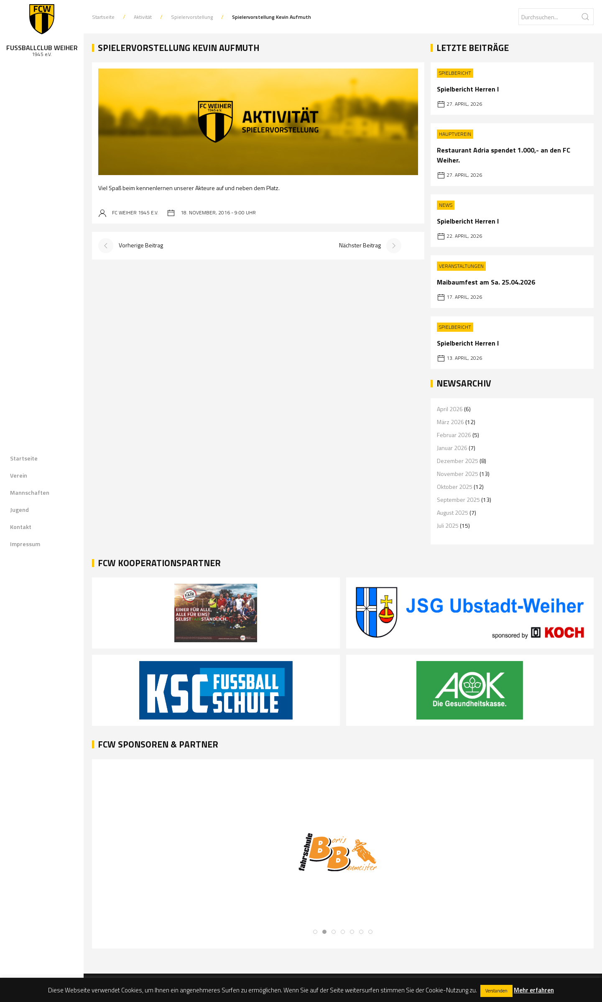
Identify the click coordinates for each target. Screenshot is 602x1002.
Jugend (19, 509)
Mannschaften (29, 492)
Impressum (25, 543)
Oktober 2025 (454, 486)
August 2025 (452, 512)
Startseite (24, 458)
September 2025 (458, 499)
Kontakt (20, 526)
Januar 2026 (452, 447)
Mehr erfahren (534, 990)
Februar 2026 (454, 434)
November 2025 (457, 473)
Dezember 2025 (457, 460)
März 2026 (450, 421)
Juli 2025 (448, 525)
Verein (18, 475)
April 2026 (450, 408)
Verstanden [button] (496, 990)
